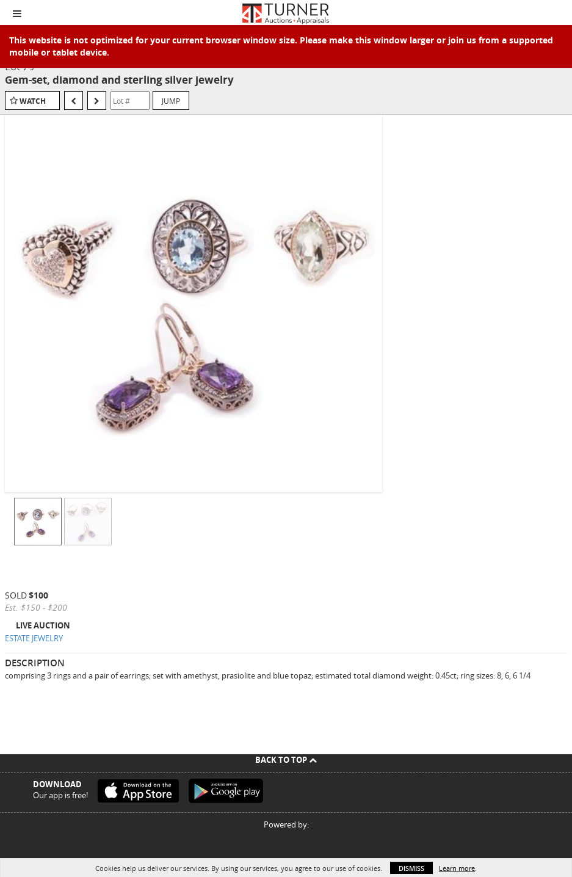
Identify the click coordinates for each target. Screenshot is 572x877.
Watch (33, 101)
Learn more (457, 868)
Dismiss (411, 868)
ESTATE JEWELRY (34, 638)
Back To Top (286, 759)
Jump (171, 101)
